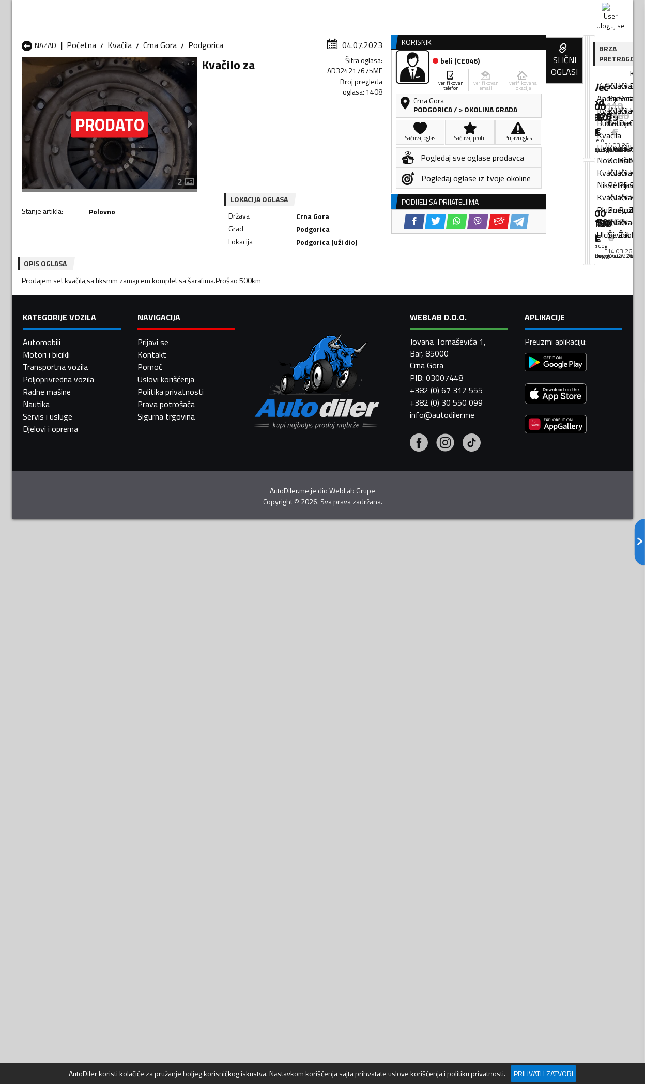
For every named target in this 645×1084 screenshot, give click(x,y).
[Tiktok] (472, 1037)
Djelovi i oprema (50, 1022)
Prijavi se (152, 936)
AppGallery (388, 10)
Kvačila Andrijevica (53, 759)
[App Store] (556, 989)
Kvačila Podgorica (164, 809)
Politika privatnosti (170, 985)
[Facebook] (419, 1037)
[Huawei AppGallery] (556, 1019)
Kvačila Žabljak (270, 821)
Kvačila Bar (152, 759)
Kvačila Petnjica (160, 797)
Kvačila (120, 101)
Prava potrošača (166, 998)
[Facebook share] (308, 289)
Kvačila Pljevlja (382, 797)
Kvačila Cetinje (158, 772)
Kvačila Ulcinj (44, 821)
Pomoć (149, 960)
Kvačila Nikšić (45, 797)
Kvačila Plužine (47, 809)
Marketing (448, 10)
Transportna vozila (55, 960)
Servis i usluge (47, 1010)
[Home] (21, 79)
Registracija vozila (515, 79)
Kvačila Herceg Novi (56, 784)
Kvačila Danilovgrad (279, 772)
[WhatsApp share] (351, 289)
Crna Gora (160, 101)
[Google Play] (556, 957)
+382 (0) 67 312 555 (446, 984)
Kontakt (504, 10)
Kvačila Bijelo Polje (389, 759)
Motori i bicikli (46, 948)
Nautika (36, 998)
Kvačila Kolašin (159, 784)
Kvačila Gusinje (382, 772)
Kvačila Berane (270, 759)
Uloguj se (560, 10)
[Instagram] (445, 1037)
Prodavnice (141, 79)
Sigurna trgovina (166, 1010)
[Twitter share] (330, 289)
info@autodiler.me (442, 1008)
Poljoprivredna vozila (58, 973)
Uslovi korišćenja (165, 973)
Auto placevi (212, 79)
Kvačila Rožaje (270, 809)
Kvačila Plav (265, 797)
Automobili (41, 936)
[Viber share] (372, 289)
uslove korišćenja (415, 1073)
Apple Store (322, 10)
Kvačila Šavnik (157, 821)
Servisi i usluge (426, 79)
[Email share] (393, 289)
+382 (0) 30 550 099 (446, 996)
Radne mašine (47, 985)
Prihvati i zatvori (543, 1073)
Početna (81, 101)
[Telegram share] (413, 289)
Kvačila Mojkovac (386, 784)
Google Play (254, 10)
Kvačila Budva (46, 772)
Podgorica (205, 101)
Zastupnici (281, 79)
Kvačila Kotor (268, 784)
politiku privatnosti (475, 1073)
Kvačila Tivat (379, 809)
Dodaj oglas (599, 79)
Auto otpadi (349, 79)
